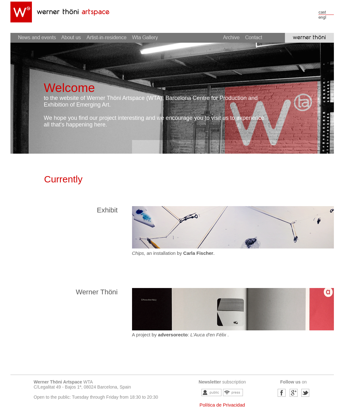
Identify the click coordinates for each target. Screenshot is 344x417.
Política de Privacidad (222, 405)
